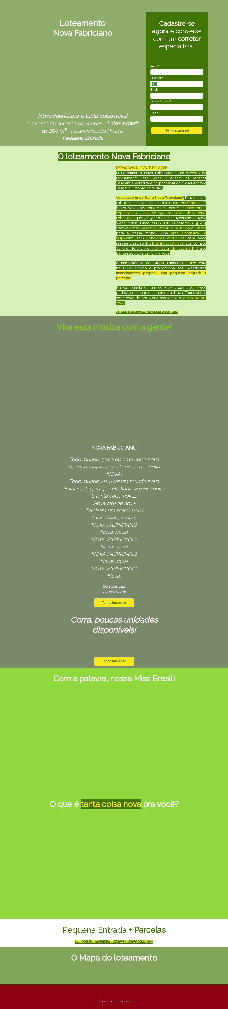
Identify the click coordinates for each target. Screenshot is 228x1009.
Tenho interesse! (177, 130)
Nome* (154, 66)
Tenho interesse (114, 602)
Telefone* (156, 77)
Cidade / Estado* (160, 101)
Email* (154, 89)
